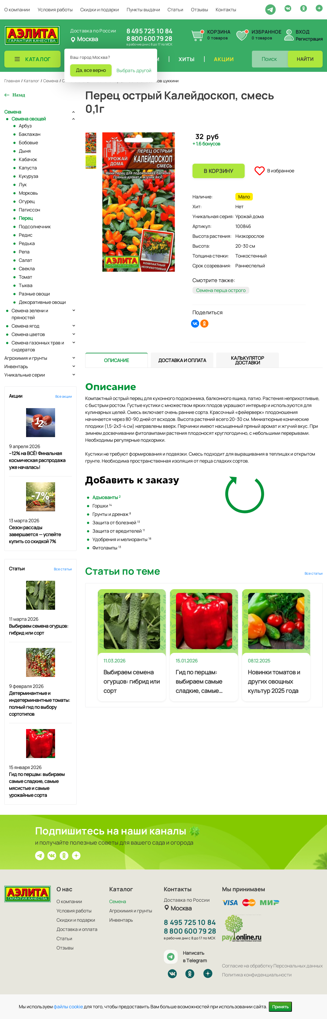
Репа (24, 252)
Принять (280, 1006)
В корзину (218, 170)
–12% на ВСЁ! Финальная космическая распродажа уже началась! (37, 460)
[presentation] (116, 360)
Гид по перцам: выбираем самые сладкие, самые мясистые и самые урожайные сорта (201, 681)
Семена (12, 112)
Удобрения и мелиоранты (121, 539)
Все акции (63, 396)
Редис (25, 235)
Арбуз (25, 126)
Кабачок (28, 159)
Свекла (27, 268)
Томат (25, 277)
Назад (18, 94)
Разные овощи (34, 294)
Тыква (25, 285)
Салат (25, 260)
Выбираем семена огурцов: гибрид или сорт (131, 681)
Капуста (28, 168)
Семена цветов (28, 334)
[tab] (116, 360)
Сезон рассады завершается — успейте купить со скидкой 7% (35, 534)
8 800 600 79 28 (149, 38)
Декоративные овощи (42, 302)
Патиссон (29, 210)
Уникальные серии (24, 375)
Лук (23, 184)
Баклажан (29, 134)
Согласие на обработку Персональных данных (272, 966)
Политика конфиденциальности (257, 974)
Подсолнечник (35, 226)
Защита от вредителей (118, 531)
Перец (26, 218)
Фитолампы (106, 548)
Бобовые (28, 142)
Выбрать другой (134, 70)
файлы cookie (68, 1006)
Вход (303, 32)
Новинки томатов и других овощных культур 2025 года (274, 681)
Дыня (25, 151)
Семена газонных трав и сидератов (38, 346)
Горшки (102, 506)
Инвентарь (16, 366)
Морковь (28, 193)
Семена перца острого (221, 290)
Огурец (27, 201)
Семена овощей (29, 119)
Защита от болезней (116, 522)
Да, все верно (91, 70)
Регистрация (309, 39)
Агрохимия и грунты (25, 358)
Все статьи (63, 569)
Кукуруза (28, 176)
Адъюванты (106, 497)
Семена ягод (25, 326)
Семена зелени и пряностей (30, 314)
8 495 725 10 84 (149, 31)
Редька (27, 243)
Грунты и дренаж (111, 514)
